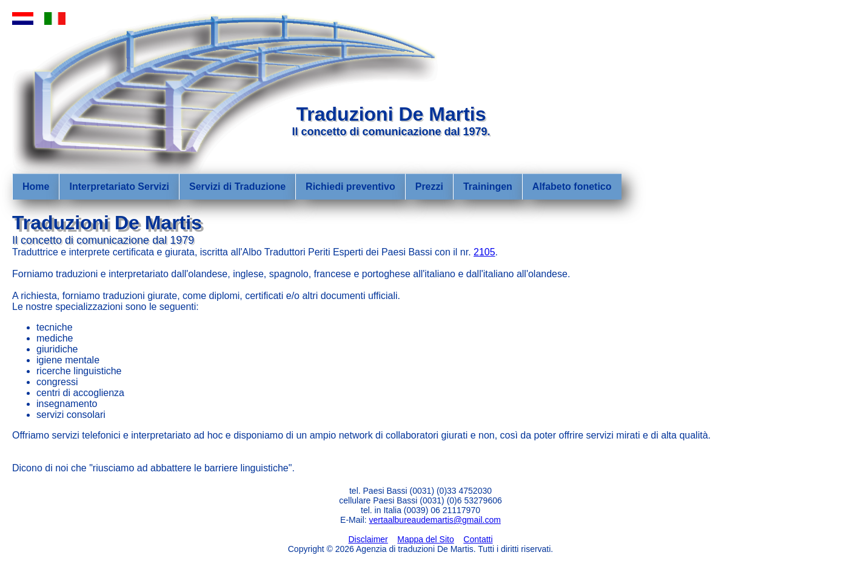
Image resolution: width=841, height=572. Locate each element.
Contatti (477, 539)
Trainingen (487, 186)
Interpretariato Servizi (119, 186)
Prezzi (429, 186)
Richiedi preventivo (350, 186)
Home (35, 186)
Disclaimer (367, 539)
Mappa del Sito (425, 539)
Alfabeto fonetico (572, 186)
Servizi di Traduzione (237, 186)
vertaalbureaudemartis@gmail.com (435, 520)
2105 (484, 252)
